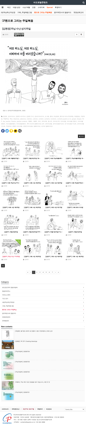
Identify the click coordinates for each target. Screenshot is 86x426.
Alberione (16, 119)
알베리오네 (37, 126)
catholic (35, 119)
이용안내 (49, 409)
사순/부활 (26, 7)
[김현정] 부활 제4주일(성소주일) (53, 232)
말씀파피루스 (6, 291)
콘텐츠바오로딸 (28, 126)
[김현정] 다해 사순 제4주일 (53, 183)
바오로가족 (56, 121)
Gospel (79, 119)
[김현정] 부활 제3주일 (75, 232)
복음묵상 (6, 119)
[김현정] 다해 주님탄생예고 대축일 (75, 183)
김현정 (5, 116)
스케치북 (41, 7)
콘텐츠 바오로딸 (17, 126)
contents (47, 119)
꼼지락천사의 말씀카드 (62, 12)
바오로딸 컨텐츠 (72, 121)
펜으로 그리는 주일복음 (43, 12)
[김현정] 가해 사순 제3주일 (75, 256)
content (41, 119)
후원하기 (58, 7)
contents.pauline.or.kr (64, 119)
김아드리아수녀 (39, 116)
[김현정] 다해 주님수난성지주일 (11, 183)
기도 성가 (5, 298)
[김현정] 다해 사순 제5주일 (32, 183)
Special (50, 7)
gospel (74, 119)
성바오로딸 (48, 124)
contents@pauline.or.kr (27, 422)
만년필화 (56, 116)
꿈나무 (50, 121)
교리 (39, 121)
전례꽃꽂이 (5, 321)
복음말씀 (77, 116)
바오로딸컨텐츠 (11, 124)
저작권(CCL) (15, 409)
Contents (53, 119)
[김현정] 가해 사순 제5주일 (32, 256)
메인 (9, 7)
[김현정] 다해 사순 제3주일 (10, 207)
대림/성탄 (16, 7)
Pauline (13, 121)
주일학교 (9, 126)
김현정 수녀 (30, 116)
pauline (8, 121)
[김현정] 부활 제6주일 (11, 232)
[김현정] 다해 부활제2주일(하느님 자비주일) (11, 158)
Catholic (29, 119)
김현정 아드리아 (21, 116)
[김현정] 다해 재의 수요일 (75, 207)
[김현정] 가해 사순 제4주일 (53, 256)
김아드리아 (11, 116)
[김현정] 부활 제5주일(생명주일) (32, 232)
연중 (33, 7)
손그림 (47, 116)
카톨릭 (30, 121)
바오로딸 (63, 121)
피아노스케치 (6, 295)
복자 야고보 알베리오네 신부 (35, 124)
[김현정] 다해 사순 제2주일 (32, 207)
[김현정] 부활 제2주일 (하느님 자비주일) (32, 158)
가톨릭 (35, 121)
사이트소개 (5, 409)
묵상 (11, 119)
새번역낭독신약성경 (7, 12)
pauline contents (22, 121)
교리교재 (44, 121)
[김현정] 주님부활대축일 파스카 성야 (75, 158)
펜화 (51, 116)
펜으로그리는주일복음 (66, 116)
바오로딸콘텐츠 (21, 124)
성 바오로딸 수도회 (70, 124)
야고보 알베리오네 (47, 126)
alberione (23, 119)
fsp (4, 121)
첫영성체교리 (79, 12)
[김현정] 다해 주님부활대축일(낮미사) (53, 158)
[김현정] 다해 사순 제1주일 (53, 207)
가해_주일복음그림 (24, 12)
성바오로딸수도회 (58, 124)
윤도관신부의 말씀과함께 (9, 287)
